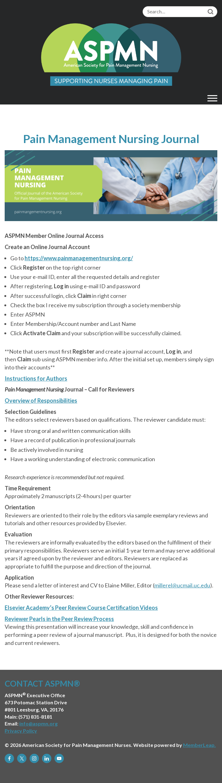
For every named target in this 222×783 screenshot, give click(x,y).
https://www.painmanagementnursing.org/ (79, 258)
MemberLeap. (199, 745)
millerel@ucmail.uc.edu (182, 585)
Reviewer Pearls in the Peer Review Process (59, 618)
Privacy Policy (21, 731)
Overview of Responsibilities (41, 400)
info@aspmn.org (38, 723)
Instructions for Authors (36, 378)
